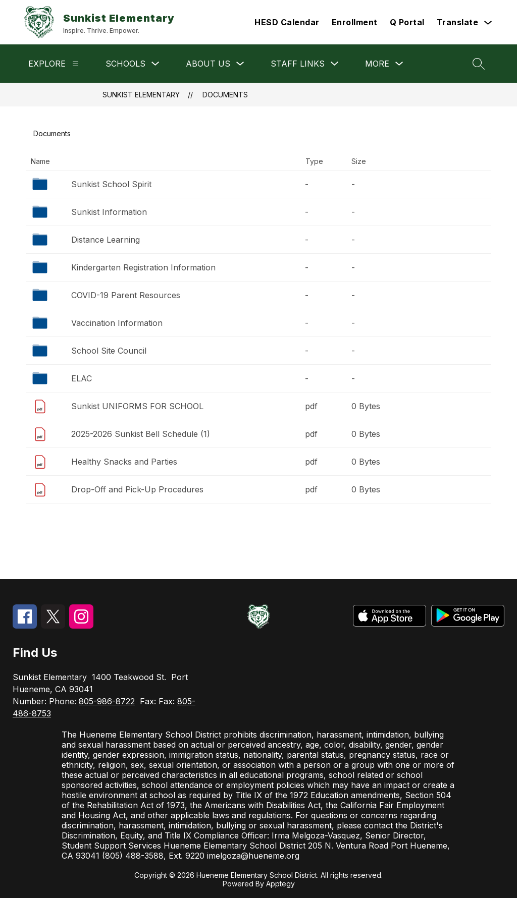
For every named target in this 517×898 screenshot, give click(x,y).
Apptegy (280, 883)
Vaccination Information (117, 323)
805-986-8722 (107, 701)
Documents (225, 94)
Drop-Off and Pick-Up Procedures (137, 489)
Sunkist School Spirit (111, 184)
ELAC (81, 378)
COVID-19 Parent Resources (125, 295)
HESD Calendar (287, 22)
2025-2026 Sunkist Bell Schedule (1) (140, 434)
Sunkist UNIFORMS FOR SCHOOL (137, 406)
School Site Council (108, 351)
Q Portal (407, 22)
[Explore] (75, 64)
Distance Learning (105, 240)
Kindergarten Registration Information (143, 267)
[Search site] (479, 64)
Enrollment (355, 22)
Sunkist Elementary (141, 94)
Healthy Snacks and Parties (124, 462)
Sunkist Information (109, 212)
